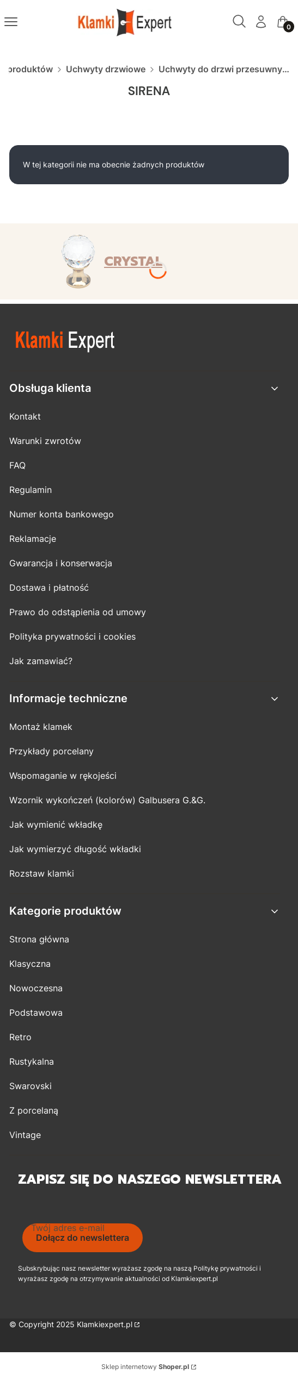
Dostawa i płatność (49, 587)
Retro (20, 1037)
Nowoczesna (36, 988)
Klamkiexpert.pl (104, 1324)
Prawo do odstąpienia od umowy (77, 612)
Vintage (25, 1134)
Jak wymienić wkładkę (55, 824)
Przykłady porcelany (51, 751)
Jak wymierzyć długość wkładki (75, 848)
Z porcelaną (33, 1110)
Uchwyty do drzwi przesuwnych (224, 69)
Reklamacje (32, 538)
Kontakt (25, 416)
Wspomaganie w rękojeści (63, 775)
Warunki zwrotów (45, 440)
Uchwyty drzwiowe (105, 69)
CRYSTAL (133, 261)
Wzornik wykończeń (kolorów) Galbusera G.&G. (107, 800)
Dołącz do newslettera (82, 1237)
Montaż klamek (40, 726)
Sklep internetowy (145, 1367)
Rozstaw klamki (41, 873)
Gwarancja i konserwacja (60, 563)
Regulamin (30, 489)
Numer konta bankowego (61, 514)
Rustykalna (31, 1061)
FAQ (17, 465)
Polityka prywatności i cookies (72, 636)
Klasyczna (30, 963)
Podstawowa (36, 1012)
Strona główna (39, 939)
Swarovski (30, 1085)
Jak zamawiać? (40, 660)
